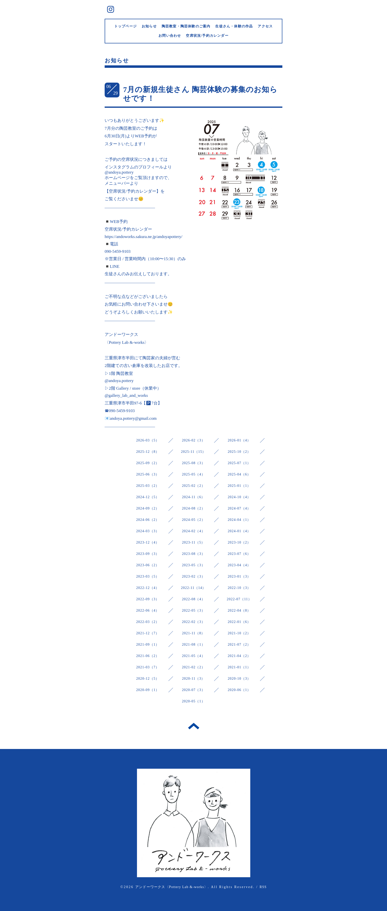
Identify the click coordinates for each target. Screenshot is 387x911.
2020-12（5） (147, 678)
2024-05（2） (193, 520)
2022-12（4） (147, 588)
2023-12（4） (147, 542)
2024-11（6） (193, 497)
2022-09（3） (147, 599)
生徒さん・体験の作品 (234, 26)
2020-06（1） (239, 690)
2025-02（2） (193, 486)
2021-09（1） (147, 644)
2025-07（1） (239, 463)
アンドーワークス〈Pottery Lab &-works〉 (171, 887)
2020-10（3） (239, 678)
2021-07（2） (239, 644)
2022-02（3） (193, 622)
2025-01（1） (239, 486)
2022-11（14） (193, 588)
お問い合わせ (169, 35)
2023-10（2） (239, 542)
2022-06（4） (147, 610)
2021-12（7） (147, 633)
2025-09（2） (147, 463)
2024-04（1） (239, 520)
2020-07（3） (193, 690)
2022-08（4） (193, 599)
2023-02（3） (193, 576)
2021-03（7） (147, 667)
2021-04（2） (239, 656)
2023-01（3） (239, 576)
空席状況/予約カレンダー (207, 35)
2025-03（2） (147, 486)
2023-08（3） (193, 554)
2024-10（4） (239, 497)
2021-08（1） (193, 644)
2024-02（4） (193, 531)
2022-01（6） (239, 622)
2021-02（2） (193, 667)
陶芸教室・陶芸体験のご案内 (186, 26)
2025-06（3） (147, 474)
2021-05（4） (193, 656)
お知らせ (149, 26)
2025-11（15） (193, 452)
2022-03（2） (147, 622)
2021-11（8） (193, 633)
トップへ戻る (193, 726)
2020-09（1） (147, 690)
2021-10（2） (239, 633)
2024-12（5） (147, 497)
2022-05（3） (193, 610)
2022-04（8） (239, 610)
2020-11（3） (193, 678)
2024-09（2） (147, 508)
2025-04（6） (239, 474)
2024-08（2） (193, 508)
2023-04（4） (239, 565)
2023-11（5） (193, 542)
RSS (263, 887)
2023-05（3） (193, 565)
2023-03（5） (147, 576)
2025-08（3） (193, 463)
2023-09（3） (147, 554)
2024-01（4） (239, 531)
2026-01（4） (239, 440)
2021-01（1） (239, 667)
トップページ (125, 26)
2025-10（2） (239, 452)
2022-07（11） (239, 599)
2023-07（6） (239, 554)
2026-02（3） (193, 440)
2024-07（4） (239, 508)
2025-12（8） (147, 452)
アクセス (265, 26)
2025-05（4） (193, 474)
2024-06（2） (147, 520)
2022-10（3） (239, 588)
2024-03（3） (147, 531)
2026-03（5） (147, 440)
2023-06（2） (147, 565)
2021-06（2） (147, 656)
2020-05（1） (193, 701)
